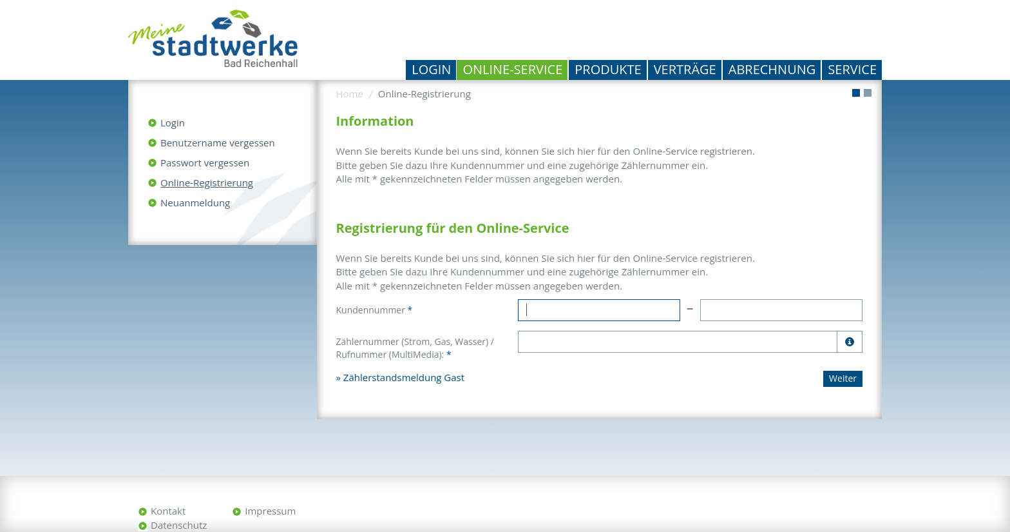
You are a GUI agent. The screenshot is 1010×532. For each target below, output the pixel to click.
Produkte (608, 69)
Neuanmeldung (195, 202)
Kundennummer (374, 310)
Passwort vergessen (204, 162)
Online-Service (512, 69)
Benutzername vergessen (217, 142)
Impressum (270, 510)
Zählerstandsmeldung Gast (403, 377)
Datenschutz (179, 524)
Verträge (685, 69)
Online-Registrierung (206, 182)
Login (431, 69)
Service (852, 69)
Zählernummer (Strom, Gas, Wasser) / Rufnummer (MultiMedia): (415, 347)
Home (349, 93)
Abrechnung (772, 69)
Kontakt (168, 510)
